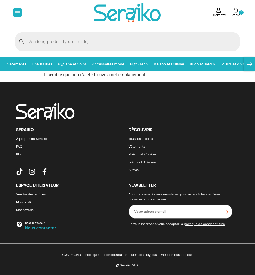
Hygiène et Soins (72, 64)
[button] (17, 12)
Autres (134, 170)
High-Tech (139, 64)
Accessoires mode (108, 64)
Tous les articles (141, 139)
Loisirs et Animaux (236, 64)
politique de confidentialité (204, 224)
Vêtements (16, 64)
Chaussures (42, 64)
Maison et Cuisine (168, 64)
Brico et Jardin (202, 64)
